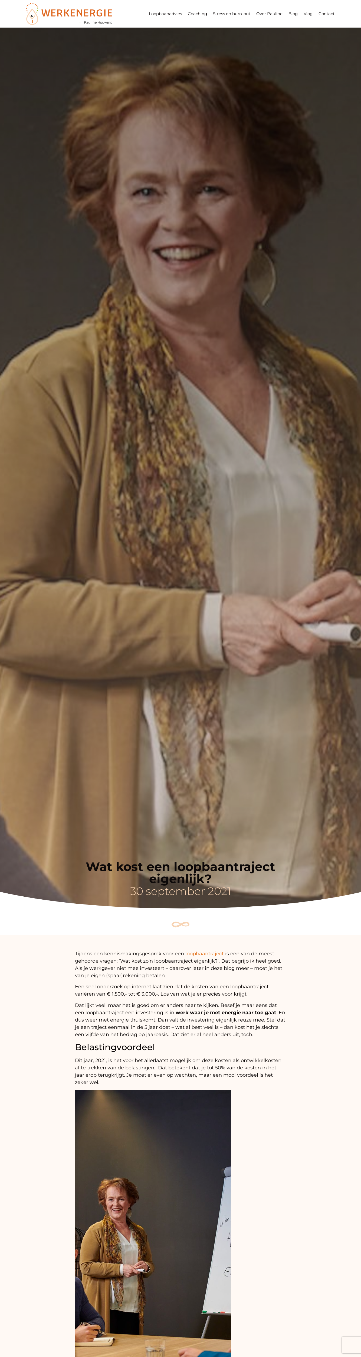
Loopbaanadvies (165, 13)
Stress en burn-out (231, 13)
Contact (326, 13)
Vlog (308, 13)
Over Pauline (269, 13)
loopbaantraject (204, 954)
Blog (293, 13)
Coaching (197, 13)
